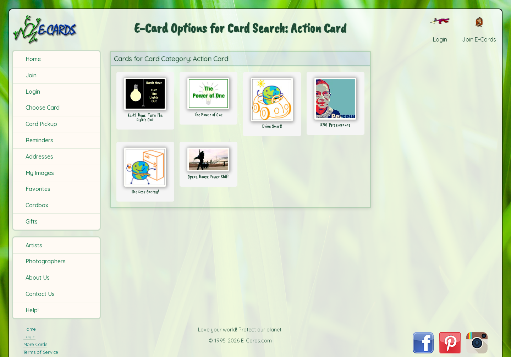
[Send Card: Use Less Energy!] (145, 167)
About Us (38, 277)
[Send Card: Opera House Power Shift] (208, 159)
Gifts (32, 221)
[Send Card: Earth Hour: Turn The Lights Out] (145, 94)
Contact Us (40, 293)
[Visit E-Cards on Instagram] (477, 351)
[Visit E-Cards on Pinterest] (450, 351)
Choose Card (43, 107)
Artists (34, 245)
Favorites (38, 188)
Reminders (39, 140)
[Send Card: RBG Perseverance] (335, 99)
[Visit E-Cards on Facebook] (423, 351)
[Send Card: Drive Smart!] (272, 99)
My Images (40, 172)
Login (33, 91)
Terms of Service (40, 352)
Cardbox (37, 205)
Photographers (46, 261)
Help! (32, 310)
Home (33, 58)
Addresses (39, 156)
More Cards (35, 344)
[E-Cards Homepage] (56, 30)
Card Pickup (41, 123)
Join (31, 75)
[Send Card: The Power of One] (208, 93)
